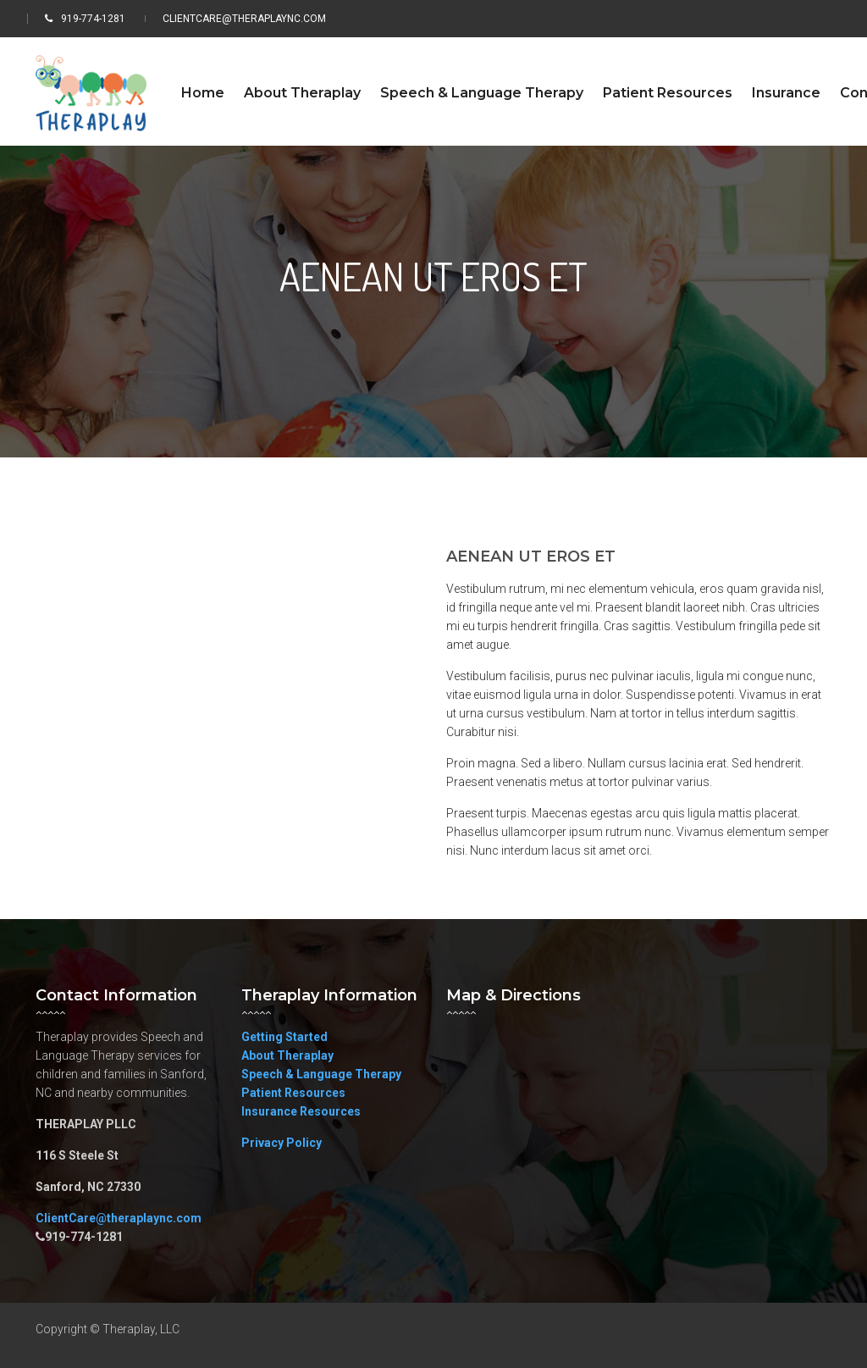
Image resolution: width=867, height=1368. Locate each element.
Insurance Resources (301, 1111)
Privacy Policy (281, 1142)
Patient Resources (293, 1092)
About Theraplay (287, 1055)
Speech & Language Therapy (321, 1074)
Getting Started (284, 1037)
